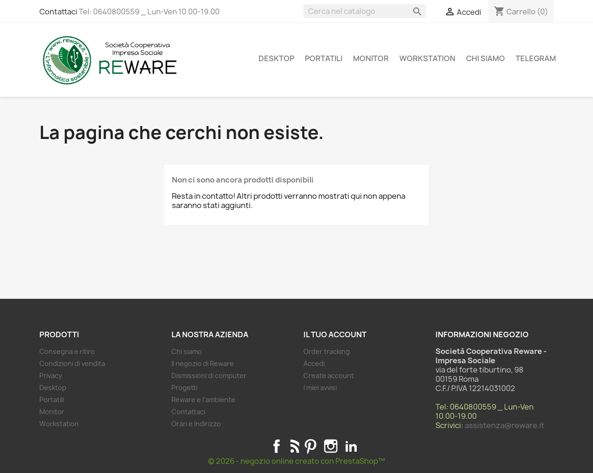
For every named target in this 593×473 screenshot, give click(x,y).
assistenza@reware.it (504, 425)
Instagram (331, 446)
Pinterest (310, 446)
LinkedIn (351, 446)
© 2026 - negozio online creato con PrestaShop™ (296, 461)
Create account (328, 375)
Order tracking (326, 351)
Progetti (184, 387)
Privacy (50, 375)
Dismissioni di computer (208, 375)
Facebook (276, 446)
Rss (293, 446)
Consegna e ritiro (67, 351)
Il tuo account (334, 334)
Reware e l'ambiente (203, 399)
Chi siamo (485, 58)
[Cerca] (364, 11)
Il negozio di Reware (202, 363)
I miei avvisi (320, 387)
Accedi (314, 363)
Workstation (427, 58)
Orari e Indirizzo (196, 423)
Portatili (323, 58)
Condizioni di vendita (72, 363)
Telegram (536, 58)
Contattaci (58, 11)
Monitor (371, 58)
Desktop (276, 58)
